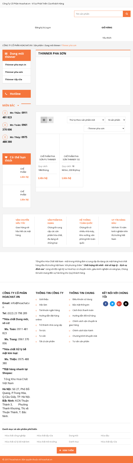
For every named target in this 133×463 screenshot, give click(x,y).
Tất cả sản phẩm (47, 341)
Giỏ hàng (106, 24)
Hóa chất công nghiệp (15, 435)
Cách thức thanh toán (83, 310)
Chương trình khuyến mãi (85, 335)
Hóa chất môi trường (47, 441)
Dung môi (73, 435)
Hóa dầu (105, 435)
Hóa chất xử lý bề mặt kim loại (17, 442)
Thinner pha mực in (15, 64)
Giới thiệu (43, 299)
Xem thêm (68, 450)
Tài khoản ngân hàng (49, 310)
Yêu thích (106, 34)
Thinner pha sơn (14, 72)
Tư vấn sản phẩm (81, 341)
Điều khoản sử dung (82, 299)
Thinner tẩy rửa (13, 79)
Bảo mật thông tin (81, 304)
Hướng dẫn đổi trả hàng (84, 315)
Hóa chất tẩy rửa (45, 435)
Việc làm (43, 304)
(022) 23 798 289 (17, 313)
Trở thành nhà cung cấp (50, 325)
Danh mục (74, 441)
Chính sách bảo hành (83, 330)
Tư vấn (42, 335)
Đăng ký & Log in (42, 24)
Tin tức (42, 330)
